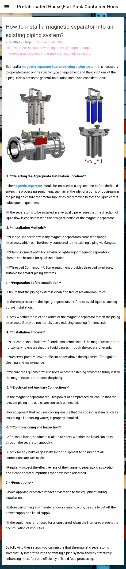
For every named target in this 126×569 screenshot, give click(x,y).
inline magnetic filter (49, 42)
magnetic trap (79, 48)
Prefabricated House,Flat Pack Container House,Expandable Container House (69, 6)
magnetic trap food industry (26, 53)
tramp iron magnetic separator (69, 53)
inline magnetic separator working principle (37, 48)
